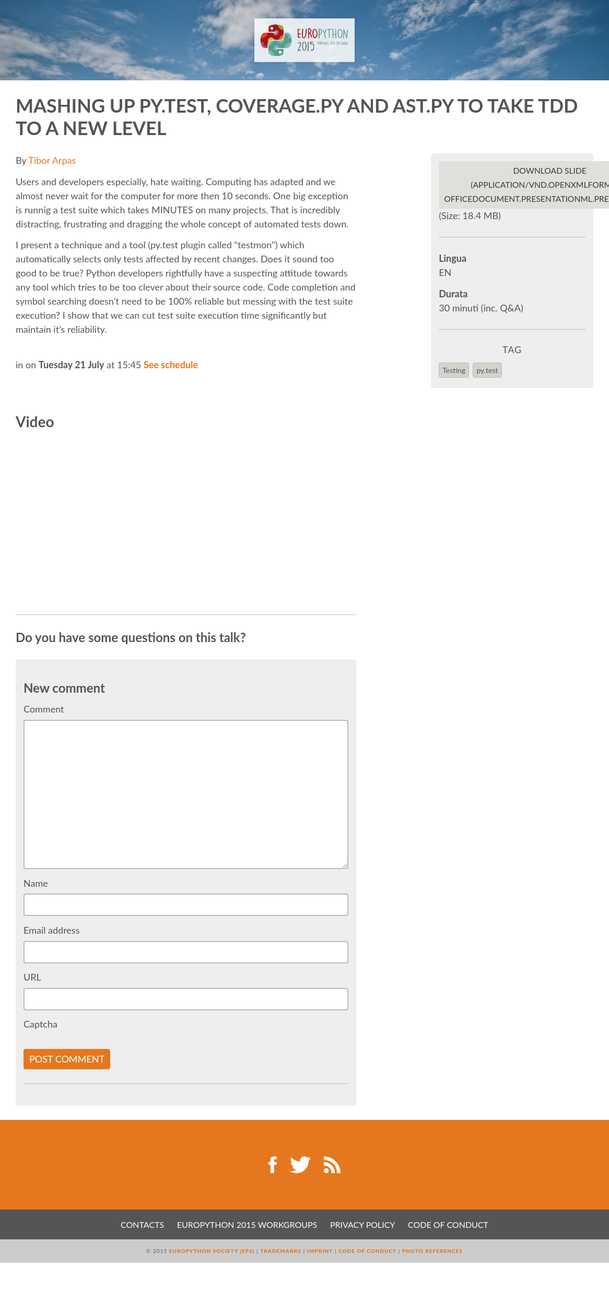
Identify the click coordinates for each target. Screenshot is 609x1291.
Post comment (66, 1059)
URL (32, 977)
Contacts (142, 1224)
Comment (44, 709)
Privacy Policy (362, 1224)
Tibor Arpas (52, 160)
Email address (51, 930)
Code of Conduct (448, 1224)
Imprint (320, 1251)
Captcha (40, 1024)
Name (36, 883)
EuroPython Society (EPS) (212, 1251)
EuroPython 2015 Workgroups (247, 1224)
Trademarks (280, 1251)
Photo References (432, 1251)
